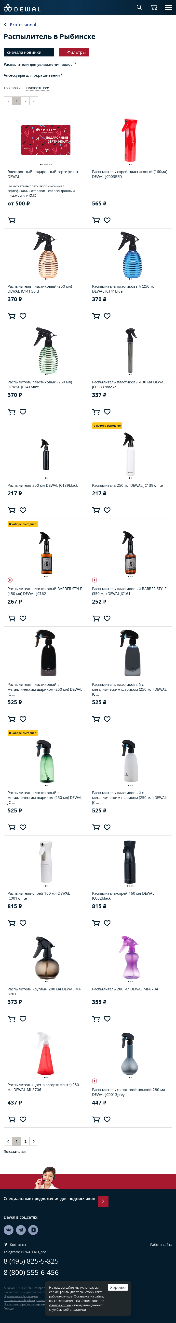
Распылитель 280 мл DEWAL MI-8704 (125, 989)
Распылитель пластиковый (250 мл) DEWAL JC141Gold (40, 289)
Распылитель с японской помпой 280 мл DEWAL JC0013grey (128, 1092)
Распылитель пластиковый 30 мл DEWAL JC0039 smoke (128, 384)
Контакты (18, 1244)
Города (9, 1308)
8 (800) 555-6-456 (31, 1272)
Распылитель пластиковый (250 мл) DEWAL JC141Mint (40, 384)
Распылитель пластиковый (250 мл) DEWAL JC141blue (124, 289)
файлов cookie (60, 1305)
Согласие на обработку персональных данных (37, 1300)
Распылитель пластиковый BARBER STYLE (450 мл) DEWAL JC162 (45, 591)
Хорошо (118, 1287)
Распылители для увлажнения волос (40, 64)
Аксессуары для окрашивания (33, 75)
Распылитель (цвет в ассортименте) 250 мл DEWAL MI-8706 (43, 1087)
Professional (23, 24)
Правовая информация (21, 1296)
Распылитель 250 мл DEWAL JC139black (43, 485)
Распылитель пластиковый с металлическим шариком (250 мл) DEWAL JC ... (45, 689)
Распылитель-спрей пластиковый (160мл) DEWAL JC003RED (129, 174)
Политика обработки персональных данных (36, 1304)
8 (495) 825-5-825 (31, 1261)
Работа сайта (161, 1244)
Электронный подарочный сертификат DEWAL (43, 174)
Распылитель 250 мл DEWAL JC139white (127, 485)
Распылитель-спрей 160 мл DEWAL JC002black (123, 896)
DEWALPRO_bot (33, 1252)
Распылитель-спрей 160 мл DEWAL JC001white (39, 896)
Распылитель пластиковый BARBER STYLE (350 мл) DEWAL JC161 (129, 591)
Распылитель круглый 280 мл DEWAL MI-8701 (44, 991)
